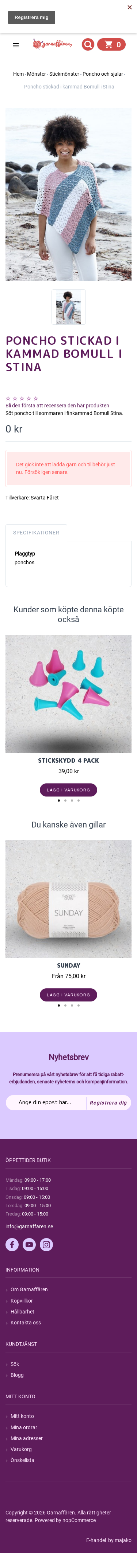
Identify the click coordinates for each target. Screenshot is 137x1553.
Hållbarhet (22, 1312)
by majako (119, 1540)
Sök (15, 1364)
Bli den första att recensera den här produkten (57, 405)
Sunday (68, 965)
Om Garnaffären (29, 1289)
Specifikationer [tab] (36, 533)
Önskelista (22, 1460)
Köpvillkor (22, 1301)
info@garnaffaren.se (29, 1226)
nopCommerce (79, 1520)
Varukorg (21, 1449)
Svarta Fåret (45, 498)
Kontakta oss (26, 1322)
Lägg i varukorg (68, 790)
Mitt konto (22, 1416)
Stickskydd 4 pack (68, 760)
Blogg (17, 1375)
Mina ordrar (24, 1427)
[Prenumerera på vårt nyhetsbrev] (68, 1103)
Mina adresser (27, 1438)
